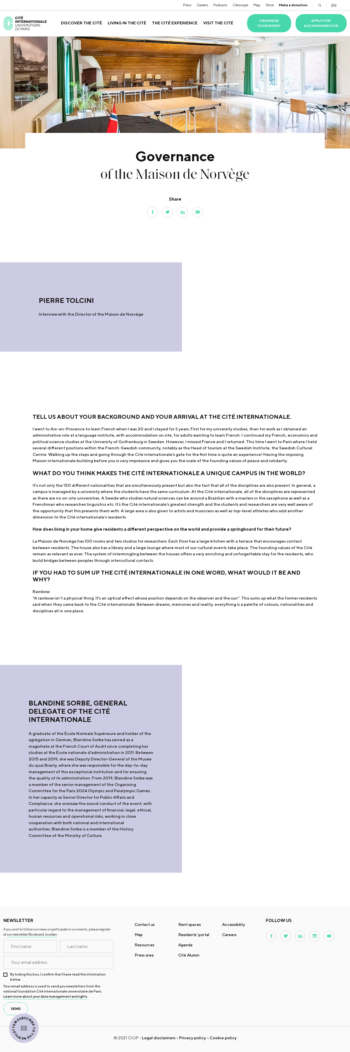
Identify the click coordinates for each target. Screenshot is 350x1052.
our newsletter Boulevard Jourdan (32, 934)
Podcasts (220, 5)
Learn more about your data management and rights (45, 996)
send (16, 1008)
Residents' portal (193, 934)
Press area (144, 955)
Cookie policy (223, 1037)
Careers (202, 5)
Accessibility (233, 924)
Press (187, 5)
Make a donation (293, 5)
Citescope (240, 5)
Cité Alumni (188, 955)
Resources (144, 945)
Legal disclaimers (158, 1037)
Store (270, 5)
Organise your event (269, 23)
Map (256, 5)
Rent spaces (189, 924)
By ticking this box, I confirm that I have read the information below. (58, 976)
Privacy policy (192, 1037)
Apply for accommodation (321, 23)
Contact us (145, 924)
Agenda (185, 945)
